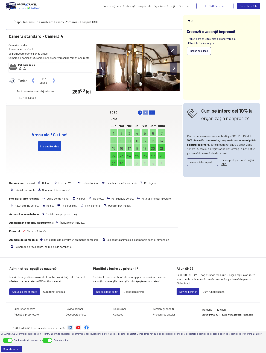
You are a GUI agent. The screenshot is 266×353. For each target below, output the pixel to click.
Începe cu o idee (199, 50)
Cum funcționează (54, 291)
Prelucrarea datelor (164, 314)
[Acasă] (11, 6)
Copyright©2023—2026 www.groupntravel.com (227, 314)
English (221, 309)
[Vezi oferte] (186, 6)
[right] (53, 80)
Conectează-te (249, 6)
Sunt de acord (11, 349)
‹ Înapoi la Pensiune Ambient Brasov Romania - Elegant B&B (54, 22)
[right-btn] (173, 68)
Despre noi (119, 308)
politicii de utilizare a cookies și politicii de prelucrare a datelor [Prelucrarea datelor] (230, 333)
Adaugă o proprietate (24, 291)
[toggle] (8, 340)
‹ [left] (145, 112)
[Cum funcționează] (113, 6)
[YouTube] (78, 328)
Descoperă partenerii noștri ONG (237, 162)
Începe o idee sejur (107, 291)
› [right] (151, 112)
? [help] (140, 112)
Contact (118, 314)
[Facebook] (86, 328)
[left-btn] (102, 68)
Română (207, 309)
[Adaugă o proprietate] (139, 6)
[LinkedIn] (70, 328)
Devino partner (188, 291)
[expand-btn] (172, 50)
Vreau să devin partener (203, 162)
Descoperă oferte (134, 291)
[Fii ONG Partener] (215, 6)
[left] (33, 80)
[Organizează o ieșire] (165, 6)
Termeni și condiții (164, 308)
